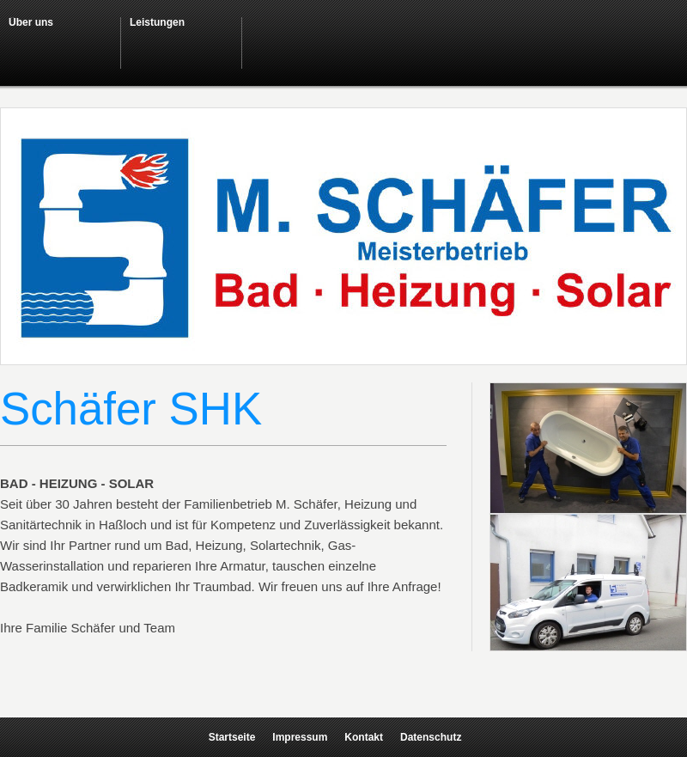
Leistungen (157, 22)
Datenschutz (430, 737)
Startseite (232, 737)
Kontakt (363, 737)
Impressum (299, 737)
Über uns (31, 22)
